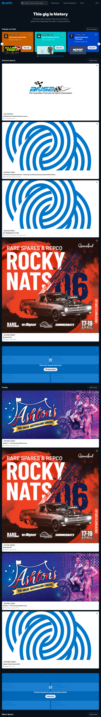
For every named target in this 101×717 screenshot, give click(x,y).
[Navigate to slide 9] (48, 56)
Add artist (50, 195)
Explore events (9, 664)
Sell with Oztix (43, 664)
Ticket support (9, 674)
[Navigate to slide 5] (43, 56)
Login (59, 661)
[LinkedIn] (87, 688)
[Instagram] (79, 688)
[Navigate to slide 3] (40, 56)
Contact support (22, 661)
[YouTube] (83, 688)
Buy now (27, 48)
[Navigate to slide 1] (37, 56)
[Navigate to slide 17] (59, 56)
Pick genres (50, 426)
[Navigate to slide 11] (51, 56)
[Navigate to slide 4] (41, 56)
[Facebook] (91, 688)
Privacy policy (81, 698)
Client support (43, 673)
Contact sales (69, 661)
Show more (93, 60)
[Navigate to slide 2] (39, 56)
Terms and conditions (91, 698)
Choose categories (50, 320)
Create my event (43, 667)
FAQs (86, 666)
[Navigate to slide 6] (44, 56)
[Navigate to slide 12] (52, 56)
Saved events (9, 667)
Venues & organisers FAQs (46, 670)
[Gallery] (50, 44)
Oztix (82, 3)
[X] (95, 688)
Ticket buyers (55, 3)
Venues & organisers (70, 3)
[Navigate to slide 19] (62, 56)
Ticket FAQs (8, 672)
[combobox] (34, 3)
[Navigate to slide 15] (56, 56)
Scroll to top (50, 639)
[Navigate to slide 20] (63, 56)
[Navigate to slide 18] (60, 56)
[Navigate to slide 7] (45, 56)
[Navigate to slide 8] (47, 56)
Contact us (88, 669)
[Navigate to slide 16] (58, 56)
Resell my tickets (9, 677)
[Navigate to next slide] (99, 44)
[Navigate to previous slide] (2, 44)
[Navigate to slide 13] (54, 56)
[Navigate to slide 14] (55, 56)
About (86, 663)
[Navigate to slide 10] (49, 56)
